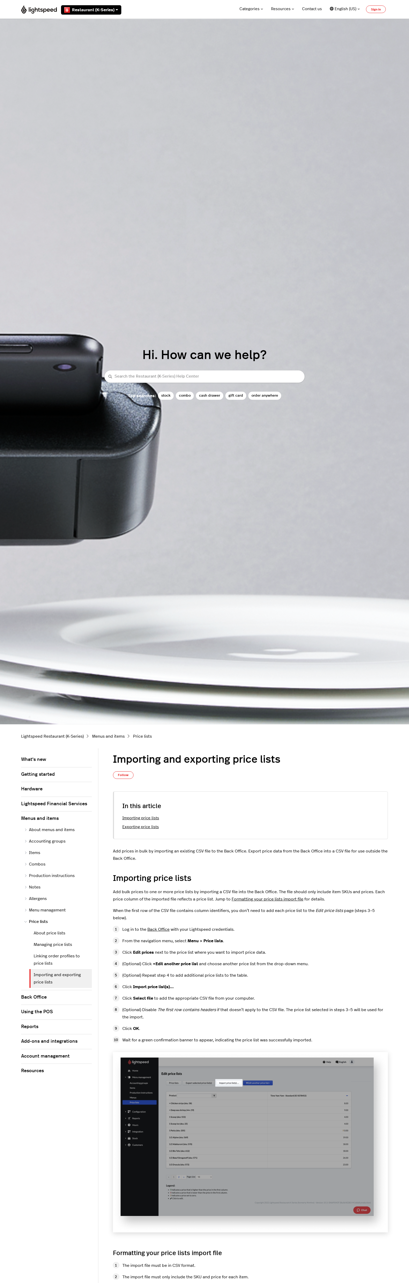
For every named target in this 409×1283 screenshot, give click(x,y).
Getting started (38, 774)
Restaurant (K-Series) (91, 10)
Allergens (35, 899)
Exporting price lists (140, 827)
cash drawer (209, 395)
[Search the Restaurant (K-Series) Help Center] (204, 376)
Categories (251, 9)
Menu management (45, 910)
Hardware (32, 789)
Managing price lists (53, 944)
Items (32, 853)
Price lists (142, 736)
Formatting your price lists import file (267, 899)
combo (185, 395)
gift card (235, 395)
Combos (34, 864)
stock (166, 395)
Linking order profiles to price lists (57, 959)
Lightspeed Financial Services (54, 804)
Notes (32, 887)
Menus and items (108, 736)
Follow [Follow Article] (123, 775)
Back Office (158, 929)
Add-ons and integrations (49, 1041)
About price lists (49, 933)
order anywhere (264, 395)
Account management (45, 1056)
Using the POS (37, 1012)
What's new (33, 759)
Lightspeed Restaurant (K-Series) (52, 736)
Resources (282, 9)
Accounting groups (44, 841)
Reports (29, 1026)
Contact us (312, 9)
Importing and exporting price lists (57, 978)
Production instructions (49, 876)
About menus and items (49, 830)
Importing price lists (140, 818)
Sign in (376, 9)
